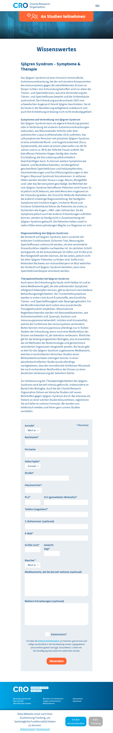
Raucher (30, 560)
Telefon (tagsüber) (36, 509)
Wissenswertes (49, 703)
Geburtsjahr (32, 461)
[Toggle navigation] (97, 5)
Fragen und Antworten (52, 701)
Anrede (29, 426)
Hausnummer (33, 485)
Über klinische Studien (22, 703)
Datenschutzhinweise (48, 641)
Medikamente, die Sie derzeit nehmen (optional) (53, 572)
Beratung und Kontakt (22, 698)
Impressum (77, 701)
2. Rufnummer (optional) (39, 521)
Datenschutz (58, 634)
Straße (29, 473)
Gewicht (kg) (49, 547)
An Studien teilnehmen (56, 16)
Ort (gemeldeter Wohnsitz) (60, 497)
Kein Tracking (96, 722)
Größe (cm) (31, 545)
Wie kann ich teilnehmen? (53, 698)
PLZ (27, 497)
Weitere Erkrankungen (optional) (44, 601)
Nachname (31, 437)
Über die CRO (18, 701)
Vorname (30, 449)
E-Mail (28, 533)
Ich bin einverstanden (75, 722)
